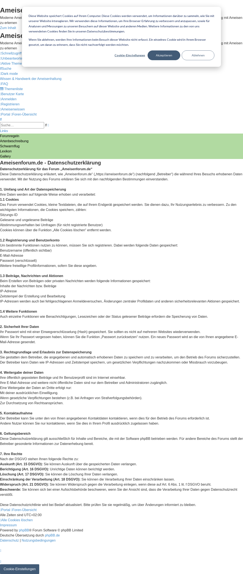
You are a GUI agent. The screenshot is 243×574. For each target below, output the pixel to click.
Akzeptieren (164, 55)
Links (4, 131)
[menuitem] (19, 58)
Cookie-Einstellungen (130, 55)
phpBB (24, 530)
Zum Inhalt (8, 28)
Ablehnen (198, 55)
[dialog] (121, 37)
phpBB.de (52, 535)
